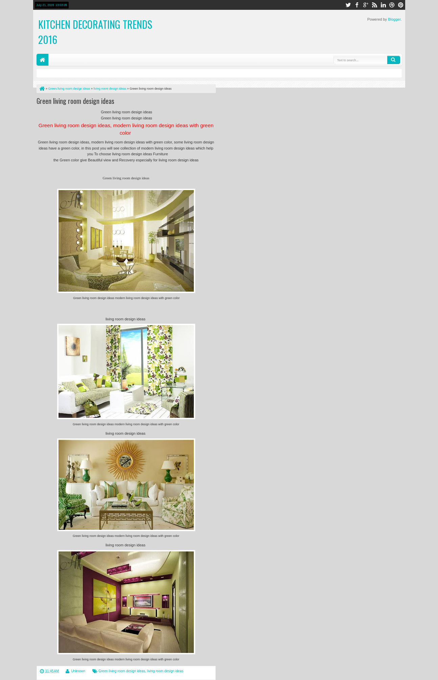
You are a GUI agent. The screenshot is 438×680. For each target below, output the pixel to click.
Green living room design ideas (75, 101)
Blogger (394, 19)
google (365, 5)
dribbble (392, 5)
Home (42, 60)
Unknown (78, 671)
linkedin (383, 5)
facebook (356, 5)
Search (393, 60)
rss (374, 5)
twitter (348, 5)
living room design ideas (165, 671)
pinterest (400, 5)
